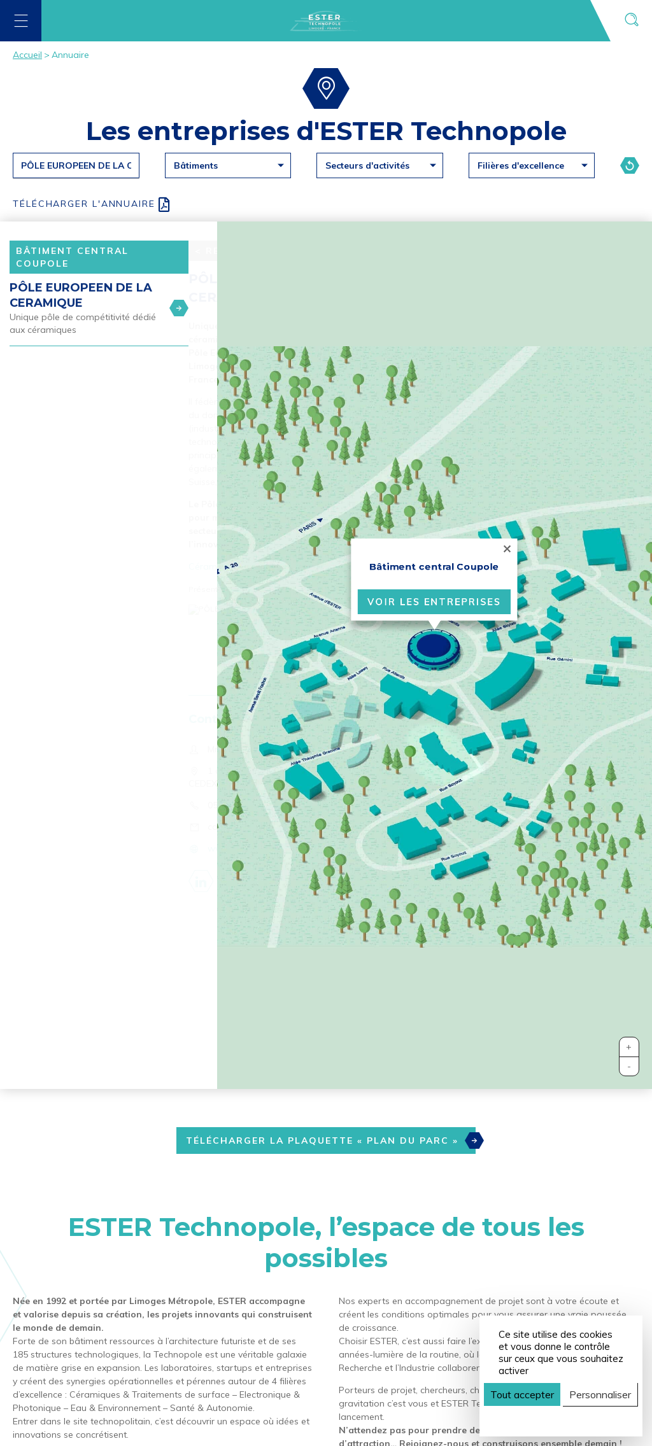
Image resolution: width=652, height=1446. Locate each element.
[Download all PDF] (326, 204)
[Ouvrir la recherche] (631, 20)
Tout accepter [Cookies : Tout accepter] (522, 1394)
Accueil (27, 54)
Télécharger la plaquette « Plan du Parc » (331, 1140)
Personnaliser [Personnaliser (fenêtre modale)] (600, 1394)
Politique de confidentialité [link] (558, 1416)
